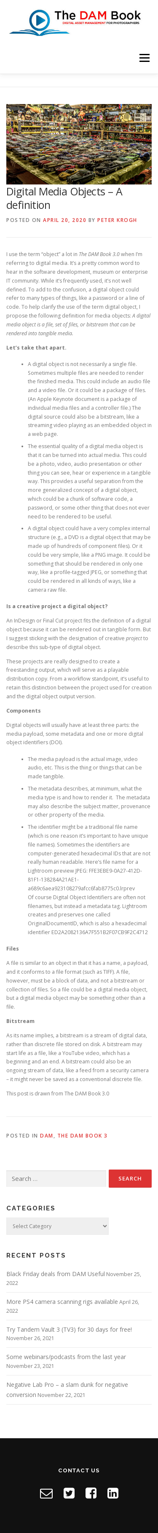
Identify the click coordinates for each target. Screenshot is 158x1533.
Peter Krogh (117, 220)
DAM (47, 1135)
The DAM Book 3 (82, 1135)
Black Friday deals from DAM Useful (55, 1274)
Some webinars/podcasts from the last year (66, 1357)
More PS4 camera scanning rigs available (62, 1302)
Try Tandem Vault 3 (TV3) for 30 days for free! (69, 1329)
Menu (144, 57)
